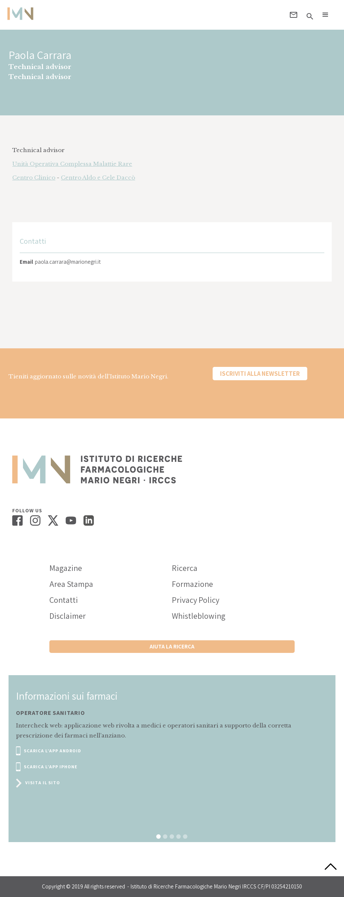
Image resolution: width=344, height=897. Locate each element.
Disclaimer (67, 616)
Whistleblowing (198, 616)
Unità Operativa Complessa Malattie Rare (72, 163)
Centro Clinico (33, 177)
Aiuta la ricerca (172, 646)
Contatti (63, 600)
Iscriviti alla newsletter (260, 373)
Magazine (65, 568)
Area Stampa (71, 584)
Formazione (192, 584)
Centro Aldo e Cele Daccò (98, 177)
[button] (325, 15)
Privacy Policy (195, 600)
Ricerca (184, 568)
